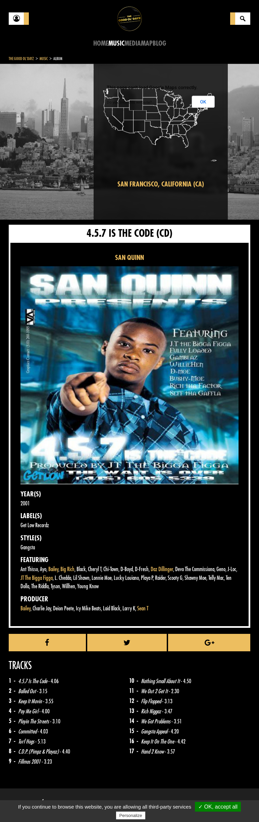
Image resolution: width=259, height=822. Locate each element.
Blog (159, 43)
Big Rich (67, 569)
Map (147, 43)
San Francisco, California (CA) (160, 184)
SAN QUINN (129, 257)
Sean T (142, 608)
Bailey (53, 569)
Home (100, 43)
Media (132, 43)
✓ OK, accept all (218, 807)
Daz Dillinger (162, 569)
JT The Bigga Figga (36, 578)
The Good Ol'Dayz (21, 59)
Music (116, 43)
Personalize (130, 815)
